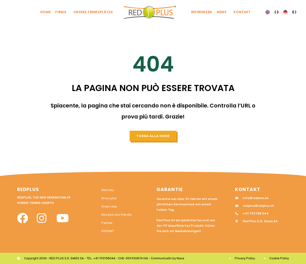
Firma (62, 12)
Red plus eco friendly (116, 214)
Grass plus (109, 198)
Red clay (107, 190)
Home (45, 12)
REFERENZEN (201, 12)
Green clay (109, 206)
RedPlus (28, 189)
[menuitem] (267, 12)
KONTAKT (242, 12)
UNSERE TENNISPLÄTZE (94, 12)
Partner (107, 223)
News (223, 12)
